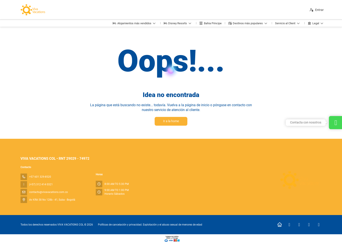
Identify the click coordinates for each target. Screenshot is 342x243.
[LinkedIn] (318, 224)
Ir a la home (171, 121)
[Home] (279, 224)
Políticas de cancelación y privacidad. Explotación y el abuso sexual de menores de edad (150, 224)
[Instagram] (299, 224)
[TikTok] (309, 224)
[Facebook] (289, 224)
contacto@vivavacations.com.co (48, 192)
